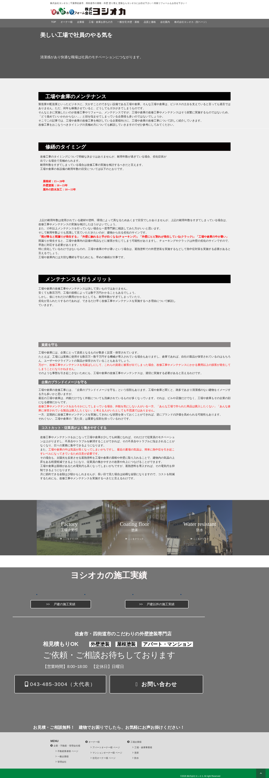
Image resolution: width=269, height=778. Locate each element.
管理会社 (61, 762)
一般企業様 (63, 756)
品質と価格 (150, 22)
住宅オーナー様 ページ (103, 758)
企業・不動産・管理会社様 (67, 745)
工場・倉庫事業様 (143, 747)
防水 (136, 758)
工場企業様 (136, 742)
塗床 (136, 752)
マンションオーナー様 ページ (107, 752)
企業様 (80, 22)
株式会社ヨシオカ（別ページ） (191, 22)
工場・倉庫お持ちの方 (101, 22)
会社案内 (165, 22)
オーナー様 (67, 22)
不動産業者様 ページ (67, 751)
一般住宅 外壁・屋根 (128, 22)
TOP (53, 22)
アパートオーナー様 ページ (106, 747)
